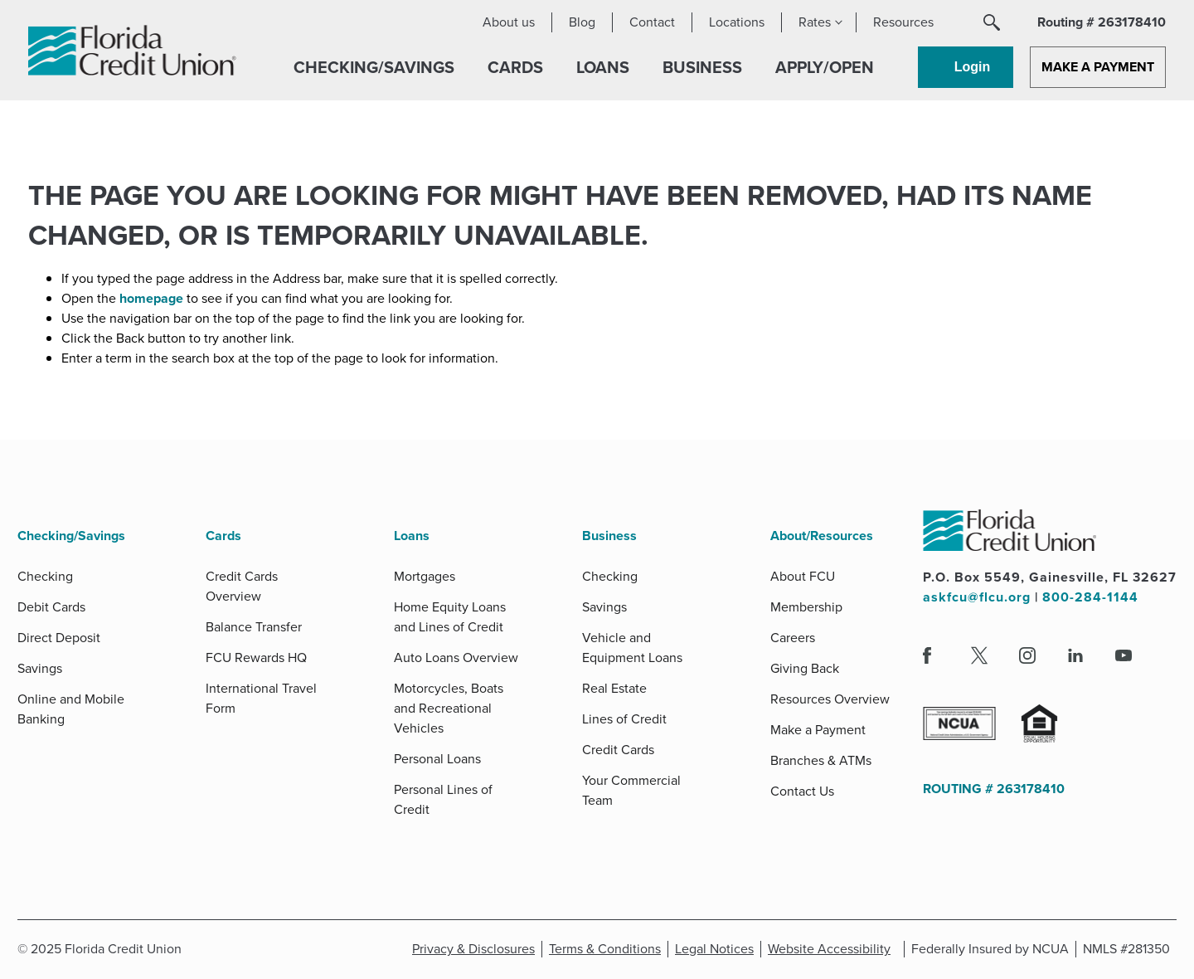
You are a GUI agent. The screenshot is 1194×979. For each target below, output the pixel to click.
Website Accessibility (832, 949)
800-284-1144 (1090, 596)
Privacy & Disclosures (473, 949)
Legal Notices (718, 949)
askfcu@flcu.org (977, 596)
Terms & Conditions (608, 949)
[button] (991, 22)
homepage (153, 298)
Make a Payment (1097, 66)
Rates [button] (814, 22)
